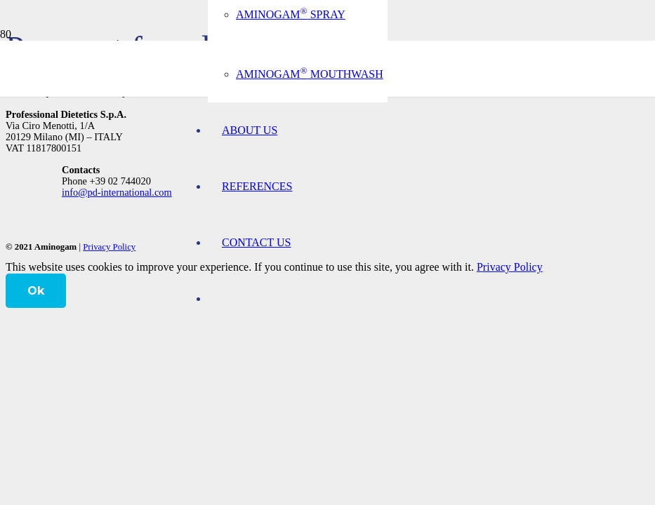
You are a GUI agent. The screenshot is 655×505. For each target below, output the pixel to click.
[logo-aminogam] (0, 87)
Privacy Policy (109, 247)
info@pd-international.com (117, 192)
